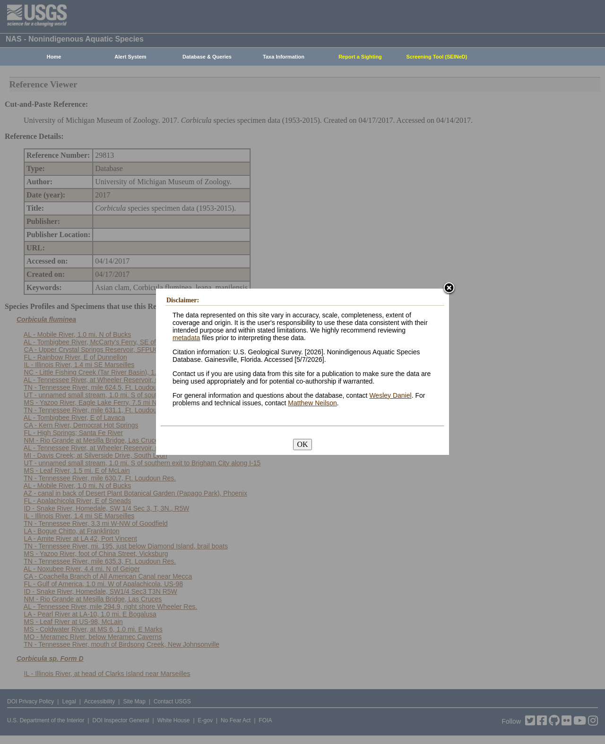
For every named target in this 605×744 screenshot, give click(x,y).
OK (302, 444)
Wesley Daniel (390, 395)
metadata (186, 338)
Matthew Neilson (312, 403)
